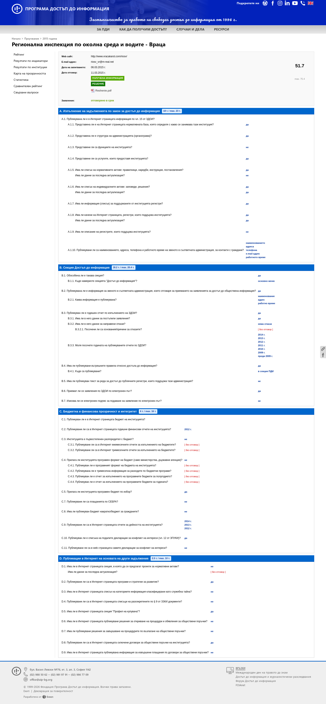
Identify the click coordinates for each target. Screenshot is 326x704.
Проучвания (31, 38)
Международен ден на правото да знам (262, 672)
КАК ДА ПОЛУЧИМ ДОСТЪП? (143, 29)
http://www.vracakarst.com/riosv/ (109, 56)
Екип (27, 691)
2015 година (50, 38)
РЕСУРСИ (221, 29)
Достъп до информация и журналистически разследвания (273, 676)
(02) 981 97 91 (59, 674)
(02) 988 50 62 (38, 674)
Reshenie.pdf (103, 90)
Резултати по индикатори (31, 61)
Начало (16, 38)
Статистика (21, 80)
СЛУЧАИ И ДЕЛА (190, 29)
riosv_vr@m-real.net (102, 61)
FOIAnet (240, 685)
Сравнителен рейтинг (28, 86)
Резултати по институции (30, 67)
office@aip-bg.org (41, 679)
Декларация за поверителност (53, 691)
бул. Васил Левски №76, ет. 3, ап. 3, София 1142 (60, 669)
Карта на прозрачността (30, 73)
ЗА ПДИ (103, 29)
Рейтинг (19, 54)
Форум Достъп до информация (256, 681)
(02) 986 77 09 (79, 674)
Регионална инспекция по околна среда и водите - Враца (89, 44)
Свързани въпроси (26, 92)
